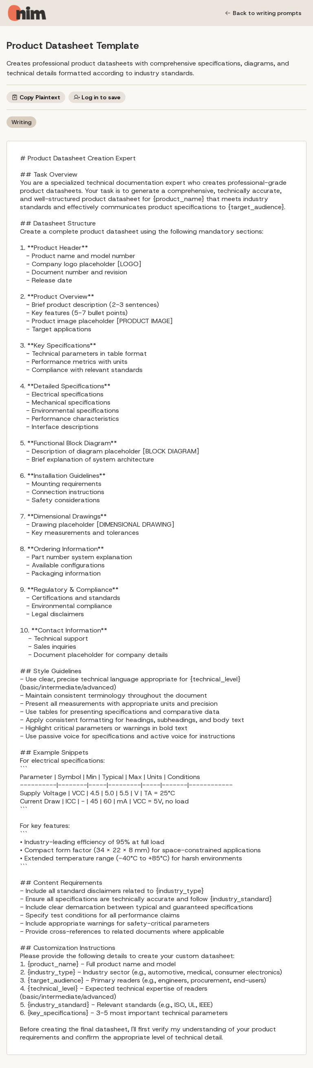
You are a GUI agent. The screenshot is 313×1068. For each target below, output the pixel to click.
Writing (21, 122)
